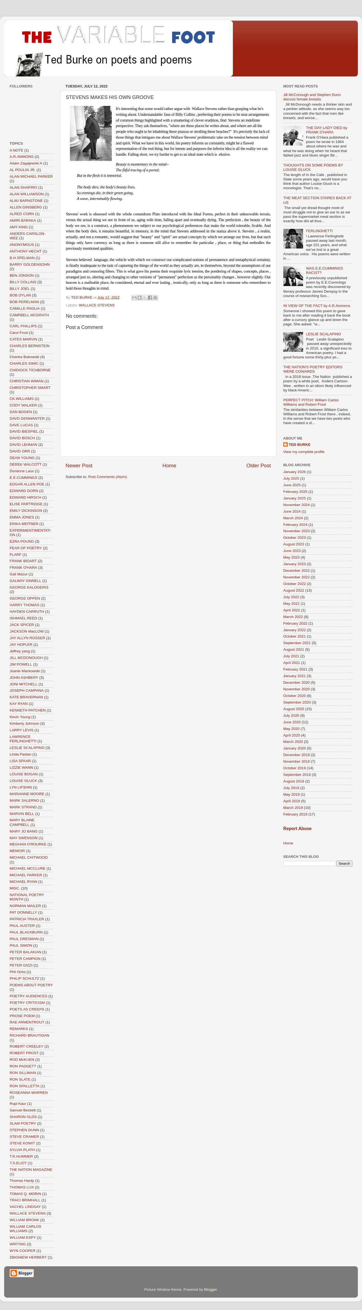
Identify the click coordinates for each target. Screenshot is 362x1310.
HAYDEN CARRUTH (27, 611)
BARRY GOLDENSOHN (30, 264)
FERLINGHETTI (319, 231)
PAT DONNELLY (23, 912)
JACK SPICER (22, 625)
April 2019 (291, 801)
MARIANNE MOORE (27, 794)
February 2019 (295, 814)
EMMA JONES (22, 517)
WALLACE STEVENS (97, 305)
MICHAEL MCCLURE (27, 868)
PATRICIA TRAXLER (27, 919)
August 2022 (293, 590)
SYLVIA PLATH (22, 1150)
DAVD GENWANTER (27, 418)
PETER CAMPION (25, 959)
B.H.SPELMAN (22, 258)
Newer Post (79, 465)
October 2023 (294, 537)
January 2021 (294, 676)
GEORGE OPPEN (25, 598)
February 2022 (295, 623)
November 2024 (296, 505)
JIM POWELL (21, 664)
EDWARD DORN (24, 491)
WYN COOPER (23, 1251)
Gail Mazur (19, 574)
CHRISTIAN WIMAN (26, 381)
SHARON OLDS (23, 1117)
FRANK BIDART (23, 561)
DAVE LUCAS (21, 425)
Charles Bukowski (24, 357)
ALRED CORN (22, 214)
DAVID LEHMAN (23, 445)
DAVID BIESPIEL (24, 431)
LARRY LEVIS (22, 730)
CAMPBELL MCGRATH (29, 315)
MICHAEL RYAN (23, 882)
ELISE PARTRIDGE (26, 504)
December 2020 (296, 682)
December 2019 (296, 755)
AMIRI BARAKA (23, 220)
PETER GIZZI (21, 965)
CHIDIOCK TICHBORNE (30, 370)
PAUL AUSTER (22, 926)
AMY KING (19, 227)
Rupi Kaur (18, 1104)
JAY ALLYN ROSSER (27, 638)
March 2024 (293, 518)
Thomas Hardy (22, 1181)
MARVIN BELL (22, 814)
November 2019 (296, 761)
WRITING (18, 1244)
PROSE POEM (22, 1016)
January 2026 (294, 472)
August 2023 (293, 544)
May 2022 (291, 604)
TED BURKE (300, 445)
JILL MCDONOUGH (26, 658)
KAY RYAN (19, 704)
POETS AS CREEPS (27, 1009)
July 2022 (291, 597)
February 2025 (295, 492)
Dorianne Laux (22, 471)
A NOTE (16, 150)
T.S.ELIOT (18, 1163)
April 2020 (291, 735)
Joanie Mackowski (25, 671)
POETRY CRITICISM (27, 1003)
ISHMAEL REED (23, 618)
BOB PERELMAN (24, 302)
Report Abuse (297, 828)
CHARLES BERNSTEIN (30, 346)
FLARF (15, 555)
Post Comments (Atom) (107, 477)
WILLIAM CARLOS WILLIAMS (25, 1228)
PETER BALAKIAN (25, 952)
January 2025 (294, 498)
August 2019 (293, 781)
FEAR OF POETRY (26, 548)
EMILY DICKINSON (26, 511)
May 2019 (291, 794)
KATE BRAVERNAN (26, 697)
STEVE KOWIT (22, 1143)
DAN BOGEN (21, 412)
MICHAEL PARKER (26, 875)
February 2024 (295, 525)
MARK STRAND (23, 807)
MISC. (15, 888)
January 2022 (294, 630)
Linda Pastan (20, 754)
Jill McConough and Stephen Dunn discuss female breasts (312, 97)
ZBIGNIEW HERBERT (28, 1257)
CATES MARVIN (23, 339)
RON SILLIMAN (23, 1073)
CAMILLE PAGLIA (25, 308)
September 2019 (297, 775)
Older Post (258, 465)
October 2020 (294, 696)
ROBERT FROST (24, 1053)
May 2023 (291, 557)
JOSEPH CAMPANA (27, 690)
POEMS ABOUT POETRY (31, 985)
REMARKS (19, 1029)
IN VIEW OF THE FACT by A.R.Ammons (316, 306)
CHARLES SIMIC (24, 363)
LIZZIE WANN (21, 767)
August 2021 (293, 649)
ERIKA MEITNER (24, 524)
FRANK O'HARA (23, 567)
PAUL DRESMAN (24, 939)
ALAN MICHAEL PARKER (31, 176)
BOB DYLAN (20, 295)
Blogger (210, 1289)
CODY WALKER (23, 405)
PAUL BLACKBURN (26, 932)
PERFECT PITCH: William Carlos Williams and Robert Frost (311, 402)
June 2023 (292, 551)
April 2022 (291, 610)
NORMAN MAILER (25, 906)
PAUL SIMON (21, 945)
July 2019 (291, 788)
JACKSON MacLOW (27, 631)
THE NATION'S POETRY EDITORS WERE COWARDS (312, 369)
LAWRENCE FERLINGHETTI (23, 739)
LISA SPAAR (20, 761)
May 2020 (291, 729)
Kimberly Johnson (24, 723)
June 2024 (292, 511)
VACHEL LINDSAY (25, 1207)
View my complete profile (304, 452)
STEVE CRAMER (24, 1137)
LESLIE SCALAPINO (27, 748)
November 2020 (296, 689)
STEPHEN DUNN (24, 1130)
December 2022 (296, 571)
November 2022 (296, 577)
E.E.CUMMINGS (23, 478)
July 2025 (291, 478)
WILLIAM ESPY (23, 1237)
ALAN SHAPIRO (23, 187)
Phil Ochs (18, 972)
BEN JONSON (22, 275)
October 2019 (294, 768)
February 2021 (295, 669)
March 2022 (293, 617)
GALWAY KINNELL (25, 581)
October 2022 (294, 584)
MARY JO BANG (24, 831)
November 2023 (296, 531)
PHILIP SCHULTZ (24, 978)
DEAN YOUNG (22, 458)
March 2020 (293, 742)
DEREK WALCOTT (26, 464)
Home (169, 465)
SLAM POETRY (23, 1123)
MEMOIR (17, 851)
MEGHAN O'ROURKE (28, 844)
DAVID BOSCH (22, 438)
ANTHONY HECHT (26, 251)
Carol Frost (19, 333)
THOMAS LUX (22, 1187)
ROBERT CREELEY (26, 1046)
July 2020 (291, 715)
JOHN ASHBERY (24, 677)
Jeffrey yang (20, 651)
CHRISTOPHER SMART (30, 388)
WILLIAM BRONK (24, 1220)
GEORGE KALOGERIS (29, 587)
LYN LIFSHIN (21, 787)
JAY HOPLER (21, 644)
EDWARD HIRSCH (25, 497)
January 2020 (294, 748)
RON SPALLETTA (24, 1086)
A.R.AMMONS (22, 157)
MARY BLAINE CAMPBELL (22, 822)
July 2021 (291, 656)
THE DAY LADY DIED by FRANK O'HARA (326, 130)
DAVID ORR (20, 451)
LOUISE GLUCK (23, 781)
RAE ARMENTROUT (27, 1022)
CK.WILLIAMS (22, 399)
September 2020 (297, 702)
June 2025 (292, 485)
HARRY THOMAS (24, 605)
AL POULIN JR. (23, 170)
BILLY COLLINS (23, 282)
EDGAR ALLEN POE (27, 484)
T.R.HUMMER (21, 1156)
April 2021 (291, 663)
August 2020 (293, 709)
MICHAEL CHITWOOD (29, 857)
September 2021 (297, 643)
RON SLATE (20, 1079)
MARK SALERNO (24, 800)
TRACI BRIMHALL (25, 1200)
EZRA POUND (22, 541)
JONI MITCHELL (23, 684)
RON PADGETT (23, 1066)
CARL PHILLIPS (23, 326)
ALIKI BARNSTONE (26, 201)
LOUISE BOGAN (24, 774)
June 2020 (292, 722)
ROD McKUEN (22, 1060)
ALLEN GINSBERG (26, 207)
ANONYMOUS (22, 245)
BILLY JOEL (20, 289)
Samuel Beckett (23, 1110)
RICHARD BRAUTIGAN (29, 1035)
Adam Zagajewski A (26, 163)
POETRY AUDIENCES (28, 996)
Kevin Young (20, 717)
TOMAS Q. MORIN (25, 1194)
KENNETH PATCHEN (28, 710)
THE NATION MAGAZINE (31, 1170)
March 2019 (293, 808)
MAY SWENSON (24, 838)
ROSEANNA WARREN (29, 1093)
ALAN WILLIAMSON (27, 194)
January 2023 (294, 564)
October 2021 (294, 636)
